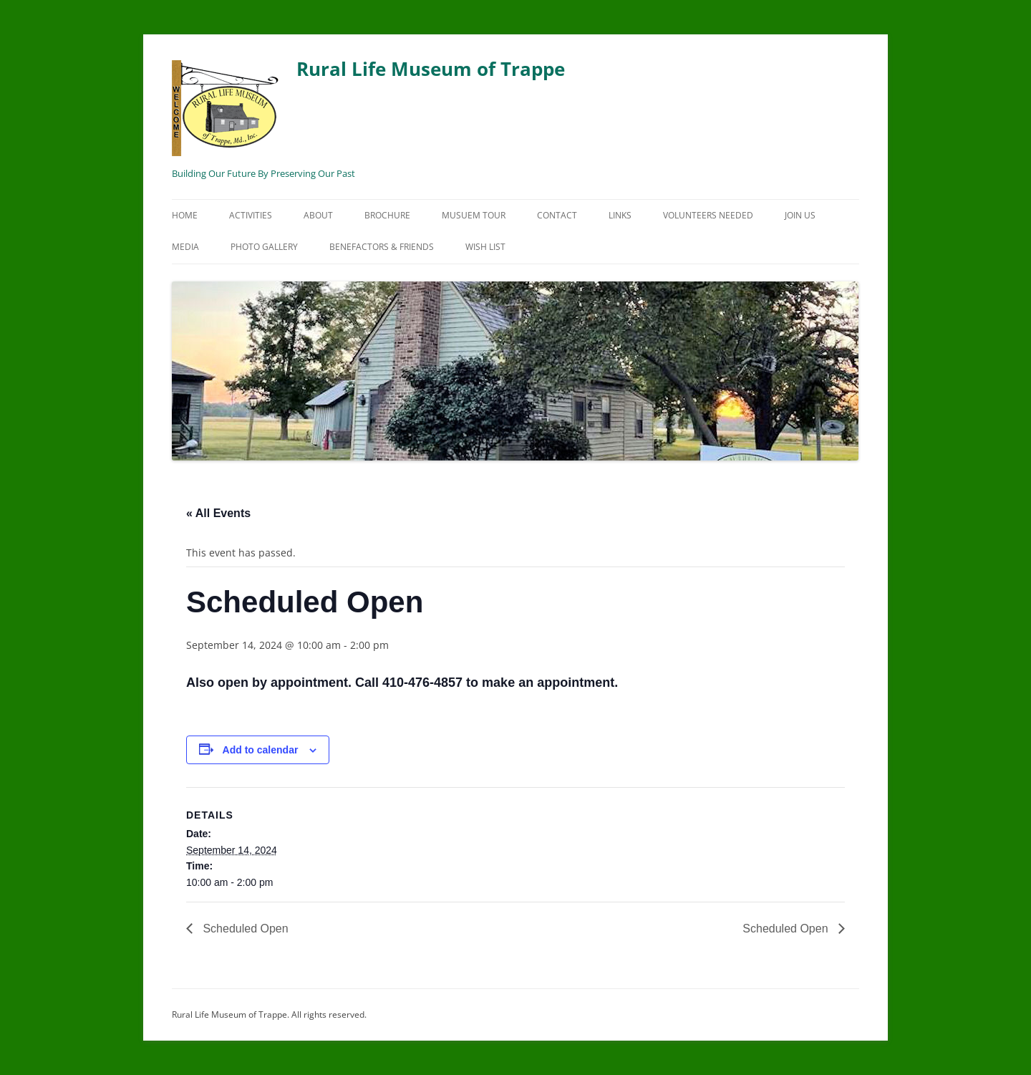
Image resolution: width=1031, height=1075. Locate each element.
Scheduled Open (244, 928)
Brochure (387, 215)
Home (185, 215)
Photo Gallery (264, 247)
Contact (557, 215)
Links (620, 215)
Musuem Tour (473, 215)
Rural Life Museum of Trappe (368, 106)
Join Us (800, 215)
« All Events (218, 513)
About (318, 215)
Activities (250, 215)
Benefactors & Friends (381, 247)
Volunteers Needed (708, 215)
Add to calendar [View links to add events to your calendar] (261, 750)
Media (185, 247)
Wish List (485, 247)
